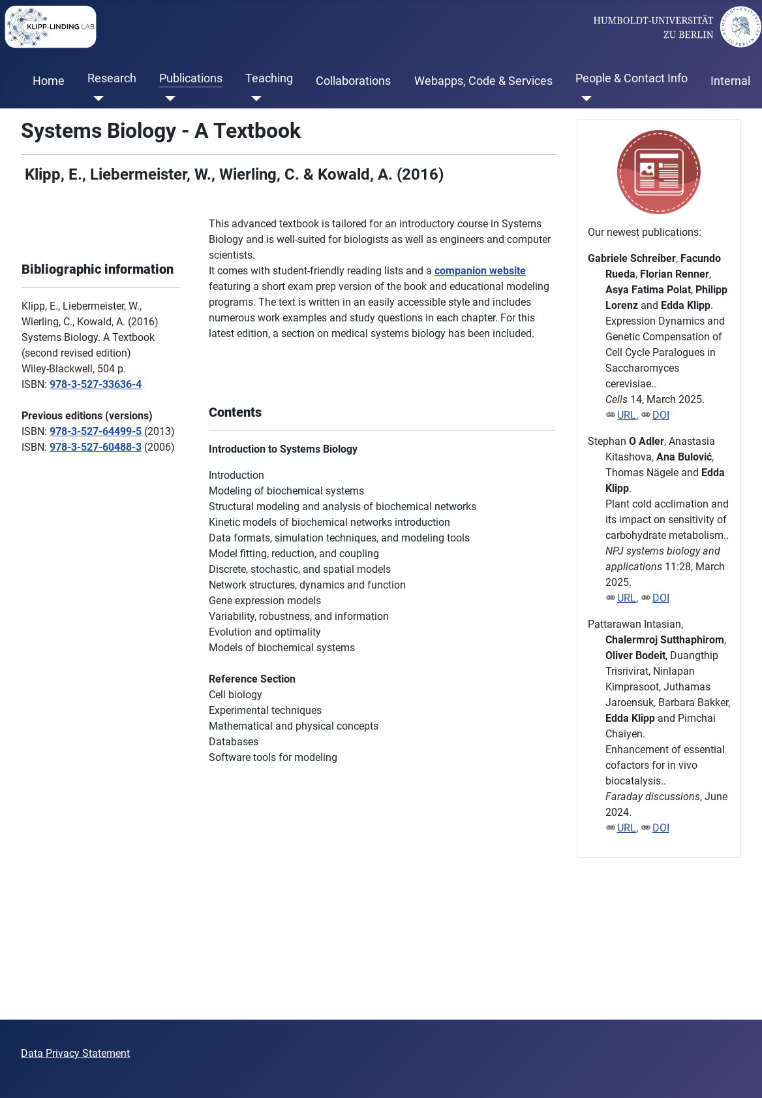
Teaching (269, 78)
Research (111, 78)
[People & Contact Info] (583, 99)
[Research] (95, 99)
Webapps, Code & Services (483, 81)
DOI (660, 415)
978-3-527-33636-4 (96, 384)
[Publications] (167, 99)
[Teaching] (253, 99)
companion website (480, 271)
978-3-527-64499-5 (96, 431)
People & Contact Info (631, 78)
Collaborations (353, 81)
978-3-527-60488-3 (96, 447)
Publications (190, 78)
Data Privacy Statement (75, 1053)
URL (626, 415)
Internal (730, 81)
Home (49, 81)
